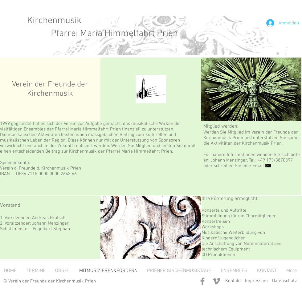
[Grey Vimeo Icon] (216, 281)
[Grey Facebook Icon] (202, 281)
